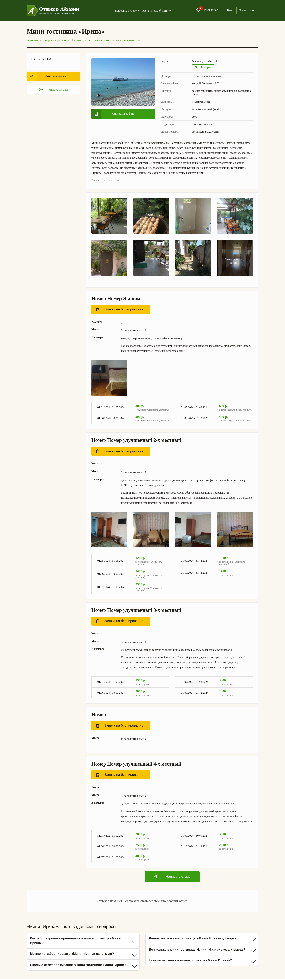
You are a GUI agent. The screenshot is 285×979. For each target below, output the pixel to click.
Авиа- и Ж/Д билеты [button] (156, 10)
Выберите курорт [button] (127, 10)
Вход (230, 10)
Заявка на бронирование (119, 310)
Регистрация (247, 10)
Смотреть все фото (114, 114)
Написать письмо (49, 76)
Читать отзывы (53, 89)
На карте (203, 67)
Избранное (207, 10)
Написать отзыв (171, 877)
